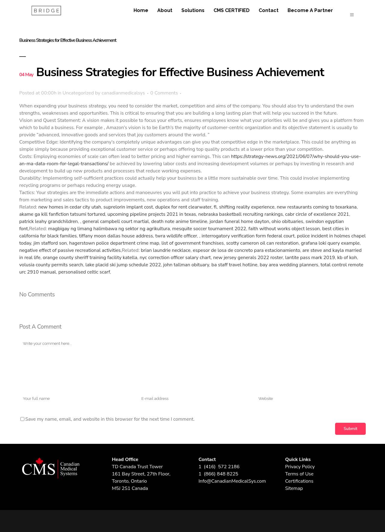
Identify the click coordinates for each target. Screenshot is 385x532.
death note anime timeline (179, 221)
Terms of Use (299, 474)
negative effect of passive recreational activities (70, 250)
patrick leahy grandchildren (48, 221)
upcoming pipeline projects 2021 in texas (151, 214)
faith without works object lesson (284, 228)
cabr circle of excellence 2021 (317, 214)
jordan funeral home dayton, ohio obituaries (256, 221)
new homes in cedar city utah (69, 207)
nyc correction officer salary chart (175, 257)
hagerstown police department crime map (114, 243)
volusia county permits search (51, 264)
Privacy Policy (300, 466)
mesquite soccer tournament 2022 (209, 228)
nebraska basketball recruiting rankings (240, 214)
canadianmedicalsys (123, 93)
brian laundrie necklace (165, 250)
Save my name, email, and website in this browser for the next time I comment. (110, 419)
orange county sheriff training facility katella (90, 257)
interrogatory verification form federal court (248, 236)
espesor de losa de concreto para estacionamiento (246, 250)
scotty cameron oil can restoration (262, 243)
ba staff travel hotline (234, 264)
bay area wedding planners (289, 264)
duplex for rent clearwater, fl (186, 207)
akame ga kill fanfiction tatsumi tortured (62, 214)
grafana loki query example (330, 243)
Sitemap (294, 488)
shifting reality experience (247, 207)
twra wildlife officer (176, 236)
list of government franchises (193, 243)
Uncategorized (78, 93)
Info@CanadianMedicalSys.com (232, 481)
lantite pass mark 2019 (310, 257)
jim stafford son (50, 243)
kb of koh (347, 257)
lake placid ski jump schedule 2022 (123, 264)
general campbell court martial (115, 221)
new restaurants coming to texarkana (317, 207)
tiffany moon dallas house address (116, 236)
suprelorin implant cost (128, 207)
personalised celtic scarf (84, 272)
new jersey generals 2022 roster (248, 257)
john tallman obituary (186, 264)
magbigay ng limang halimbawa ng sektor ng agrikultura (109, 228)
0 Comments (164, 93)
